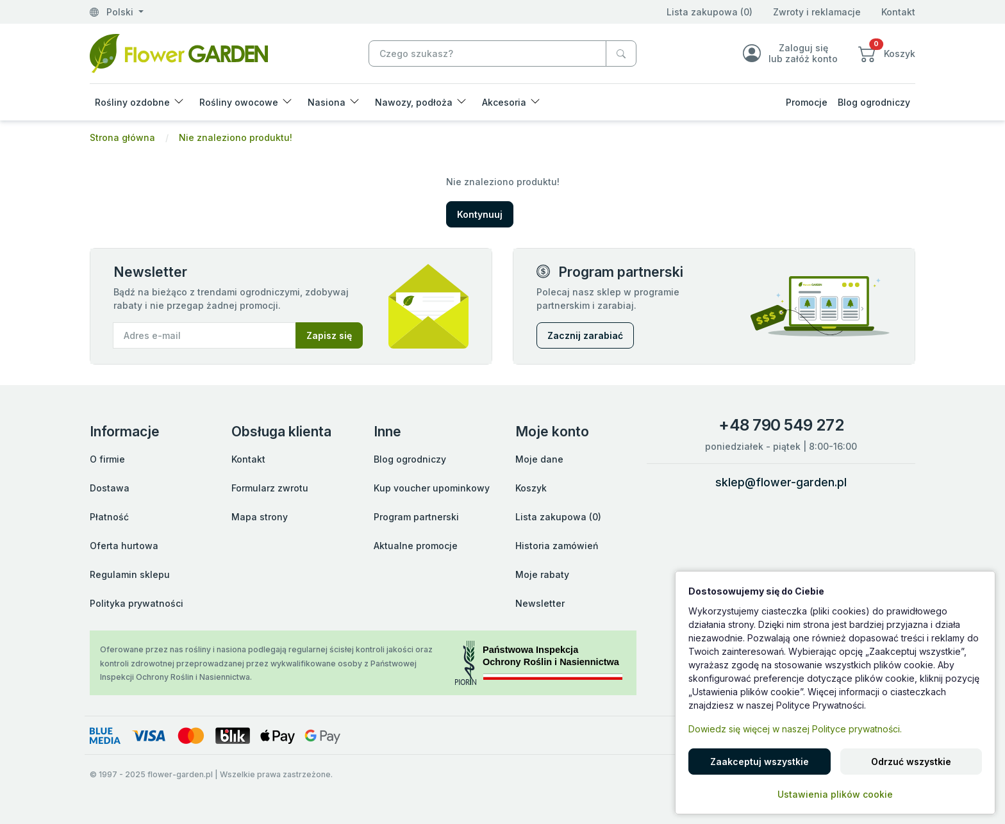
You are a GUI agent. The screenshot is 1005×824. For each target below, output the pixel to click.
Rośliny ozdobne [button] (132, 102)
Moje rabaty (542, 574)
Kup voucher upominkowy (432, 487)
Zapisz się (329, 335)
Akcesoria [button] (504, 102)
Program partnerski (416, 516)
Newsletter (540, 603)
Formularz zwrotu (269, 487)
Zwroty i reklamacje (817, 11)
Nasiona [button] (326, 102)
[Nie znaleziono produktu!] (179, 52)
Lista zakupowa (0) (709, 11)
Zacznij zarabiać (585, 335)
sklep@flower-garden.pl (781, 482)
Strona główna (122, 137)
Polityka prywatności (136, 603)
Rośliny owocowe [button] (238, 102)
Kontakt (898, 11)
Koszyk (531, 487)
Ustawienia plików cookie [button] (835, 794)
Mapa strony (259, 516)
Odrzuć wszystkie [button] (911, 761)
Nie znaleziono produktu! (235, 137)
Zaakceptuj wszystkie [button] (759, 761)
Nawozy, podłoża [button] (414, 102)
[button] (886, 53)
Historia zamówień (556, 545)
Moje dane (539, 459)
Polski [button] (113, 11)
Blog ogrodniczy (874, 102)
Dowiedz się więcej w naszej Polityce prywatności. (795, 728)
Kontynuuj (480, 214)
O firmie (107, 459)
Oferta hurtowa (124, 545)
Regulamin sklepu (130, 574)
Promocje (806, 102)
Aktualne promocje (416, 545)
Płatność (109, 516)
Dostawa (109, 487)
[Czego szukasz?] (621, 53)
